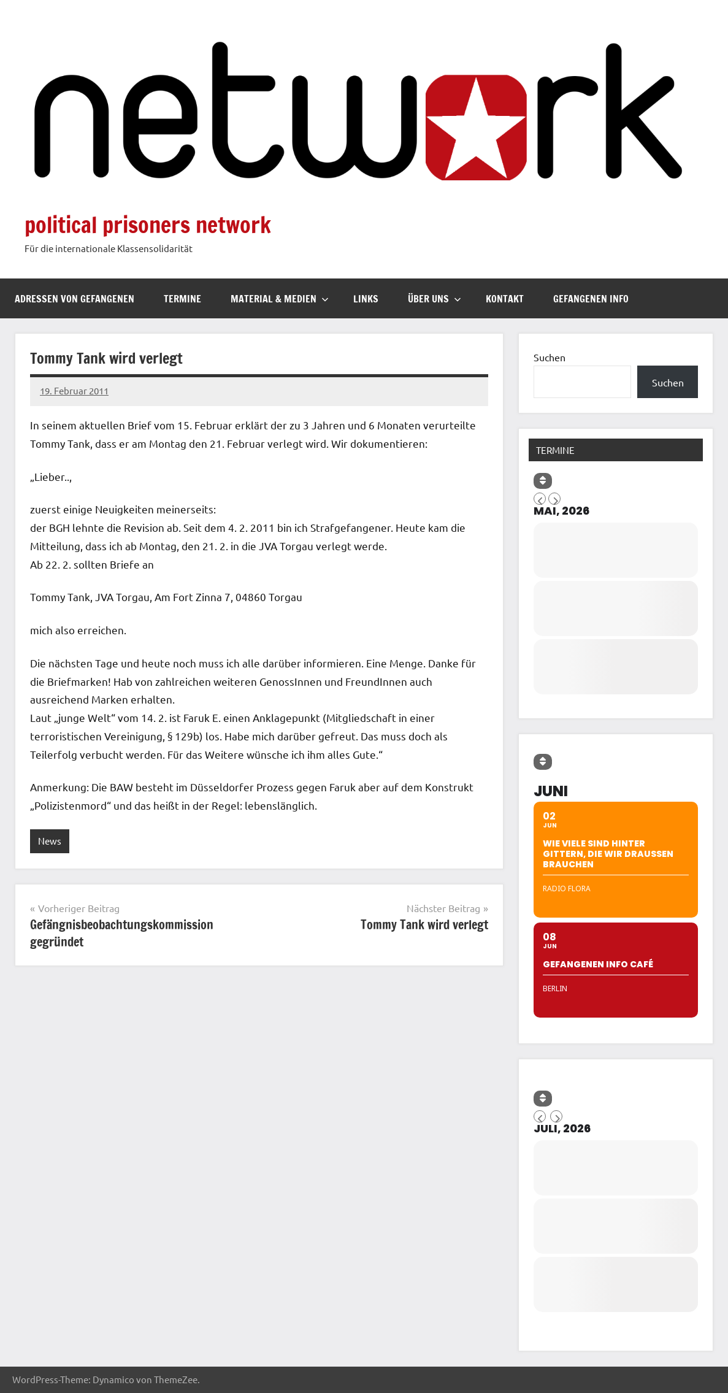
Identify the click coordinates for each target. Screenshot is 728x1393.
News (49, 840)
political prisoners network (148, 224)
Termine (182, 298)
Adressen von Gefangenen (74, 298)
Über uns (434, 298)
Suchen (549, 357)
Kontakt (505, 298)
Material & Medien (280, 298)
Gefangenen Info (591, 298)
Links (365, 298)
